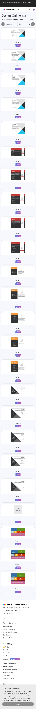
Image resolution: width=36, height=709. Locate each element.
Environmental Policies (10, 632)
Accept (18, 704)
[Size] (24, 24)
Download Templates (9, 656)
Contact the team (15, 659)
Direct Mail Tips (7, 675)
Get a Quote (7, 650)
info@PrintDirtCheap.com (12, 610)
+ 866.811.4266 (9, 613)
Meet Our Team (7, 626)
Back (32, 19)
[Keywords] (10, 24)
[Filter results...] (33, 24)
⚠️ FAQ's (6, 647)
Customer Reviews (8, 638)
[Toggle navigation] (1, 9)
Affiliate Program (8, 667)
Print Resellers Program (10, 670)
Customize (18, 45)
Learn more (17, 5)
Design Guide (7, 653)
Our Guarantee (7, 635)
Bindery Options (8, 672)
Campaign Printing (8, 678)
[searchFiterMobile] (3, 24)
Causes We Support (9, 629)
